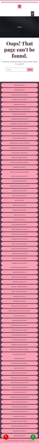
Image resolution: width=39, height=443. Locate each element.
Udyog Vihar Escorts (19, 407)
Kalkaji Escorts (19, 219)
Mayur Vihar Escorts (19, 277)
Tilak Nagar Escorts (19, 402)
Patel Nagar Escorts (19, 330)
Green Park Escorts (19, 190)
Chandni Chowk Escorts (20, 124)
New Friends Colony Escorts (19, 311)
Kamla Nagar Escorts (19, 229)
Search (30, 69)
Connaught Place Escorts (20, 143)
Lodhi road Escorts (19, 258)
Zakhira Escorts (19, 436)
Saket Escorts (19, 368)
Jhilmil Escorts (19, 215)
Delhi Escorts (19, 85)
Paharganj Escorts (19, 320)
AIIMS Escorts (19, 90)
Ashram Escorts (19, 104)
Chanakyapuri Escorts (19, 119)
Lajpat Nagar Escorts (19, 248)
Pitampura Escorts (19, 340)
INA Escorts (19, 200)
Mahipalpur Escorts (19, 263)
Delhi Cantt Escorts (19, 153)
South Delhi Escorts (19, 387)
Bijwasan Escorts (19, 114)
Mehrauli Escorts (19, 282)
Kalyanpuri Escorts (19, 224)
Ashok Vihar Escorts (19, 99)
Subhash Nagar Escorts (19, 397)
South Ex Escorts (19, 392)
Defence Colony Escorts (19, 148)
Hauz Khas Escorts (19, 195)
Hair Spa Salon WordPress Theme (14, 440)
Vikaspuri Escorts (19, 431)
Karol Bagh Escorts (19, 234)
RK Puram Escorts (19, 354)
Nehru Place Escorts (19, 306)
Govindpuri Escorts (19, 181)
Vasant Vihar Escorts (19, 426)
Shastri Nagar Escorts (19, 382)
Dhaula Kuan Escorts (19, 157)
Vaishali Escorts (19, 416)
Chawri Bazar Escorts (19, 128)
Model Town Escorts (19, 286)
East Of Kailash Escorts (19, 172)
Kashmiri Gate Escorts (19, 239)
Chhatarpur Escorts (19, 133)
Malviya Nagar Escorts (19, 267)
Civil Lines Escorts (20, 138)
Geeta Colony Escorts (19, 176)
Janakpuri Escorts (19, 210)
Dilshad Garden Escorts (19, 162)
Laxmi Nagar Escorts (19, 253)
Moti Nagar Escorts (19, 291)
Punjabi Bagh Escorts (19, 344)
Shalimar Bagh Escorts (19, 378)
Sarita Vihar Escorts (19, 373)
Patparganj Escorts (19, 335)
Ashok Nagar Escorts (19, 95)
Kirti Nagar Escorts (19, 244)
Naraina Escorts (19, 301)
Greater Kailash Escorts (19, 186)
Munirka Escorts (19, 296)
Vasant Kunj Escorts (19, 421)
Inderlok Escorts (19, 205)
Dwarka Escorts (19, 167)
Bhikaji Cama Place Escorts (19, 109)
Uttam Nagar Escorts (19, 411)
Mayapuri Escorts (19, 272)
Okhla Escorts (19, 315)
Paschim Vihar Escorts (19, 325)
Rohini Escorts (19, 358)
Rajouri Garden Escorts (19, 349)
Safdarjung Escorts (19, 363)
